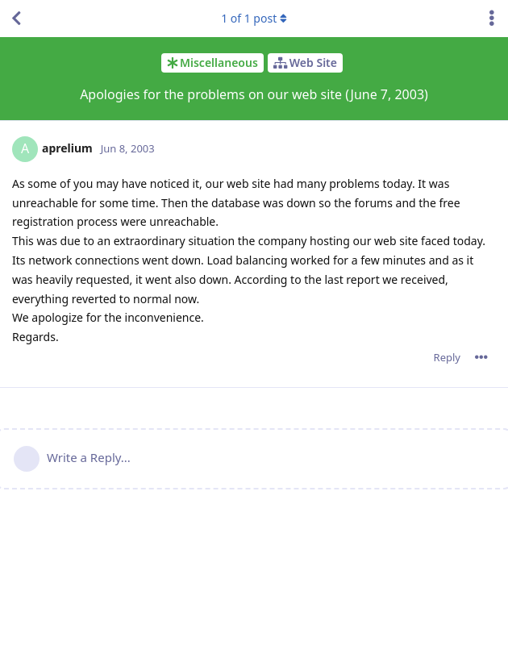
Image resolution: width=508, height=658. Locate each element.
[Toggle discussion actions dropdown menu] (492, 18)
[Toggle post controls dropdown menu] (481, 357)
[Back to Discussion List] (16, 18)
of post (254, 18)
